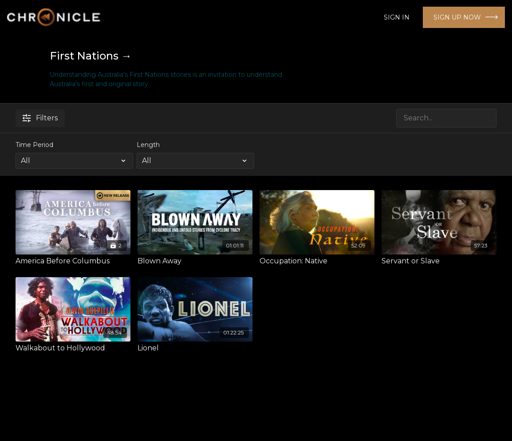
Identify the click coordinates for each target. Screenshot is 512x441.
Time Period (34, 145)
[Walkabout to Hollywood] (73, 348)
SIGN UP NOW (457, 17)
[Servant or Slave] (439, 261)
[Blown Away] (195, 261)
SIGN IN (397, 17)
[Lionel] (195, 348)
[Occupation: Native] (317, 261)
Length (148, 145)
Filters (40, 118)
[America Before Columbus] (73, 261)
